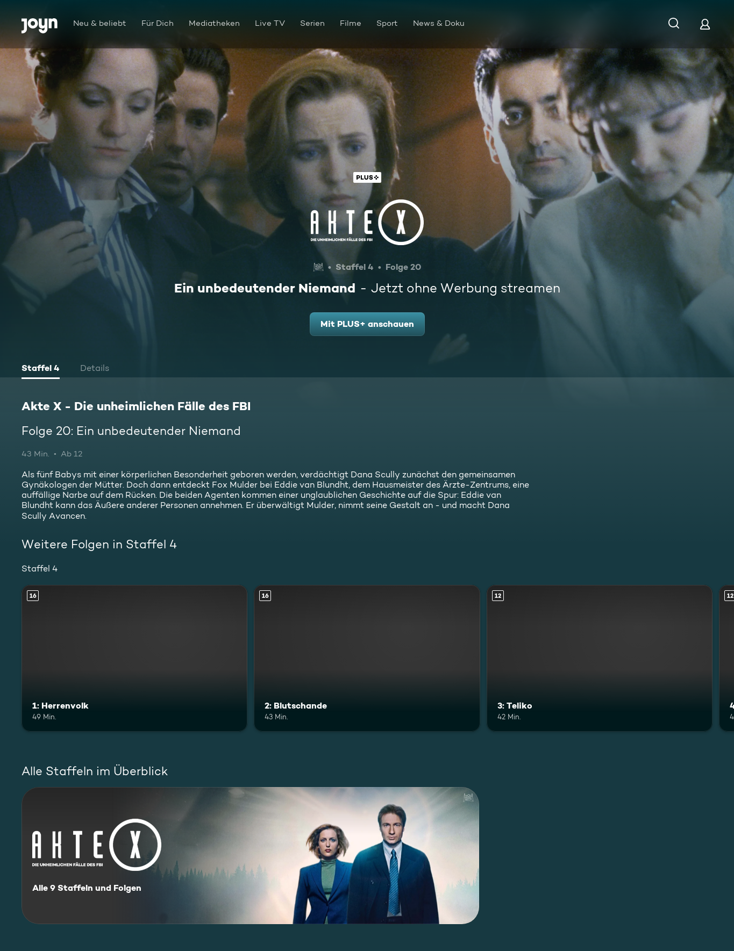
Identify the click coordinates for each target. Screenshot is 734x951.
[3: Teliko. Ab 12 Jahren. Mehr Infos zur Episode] (599, 658)
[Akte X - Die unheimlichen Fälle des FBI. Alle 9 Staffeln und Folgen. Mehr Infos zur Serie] (250, 855)
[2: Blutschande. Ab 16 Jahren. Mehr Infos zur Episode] (367, 658)
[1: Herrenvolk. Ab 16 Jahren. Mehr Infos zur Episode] (134, 658)
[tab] (40, 369)
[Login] (705, 24)
